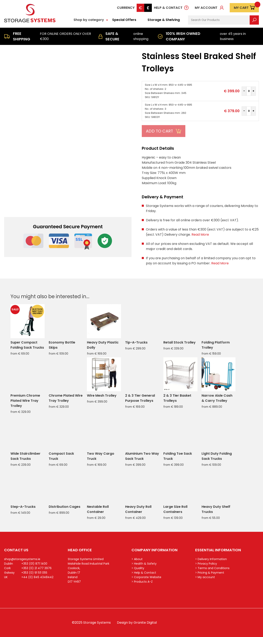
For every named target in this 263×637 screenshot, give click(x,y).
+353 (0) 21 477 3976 (36, 568)
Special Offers (124, 19)
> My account (205, 577)
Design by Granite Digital (137, 622)
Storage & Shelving (164, 19)
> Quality (138, 568)
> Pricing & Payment (209, 573)
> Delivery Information (211, 559)
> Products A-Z (142, 582)
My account (206, 7)
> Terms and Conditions (212, 568)
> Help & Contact (144, 573)
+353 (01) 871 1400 (34, 564)
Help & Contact (168, 7)
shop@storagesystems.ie (22, 559)
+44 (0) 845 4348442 (37, 577)
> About (137, 559)
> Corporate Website (146, 577)
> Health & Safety (144, 564)
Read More (200, 234)
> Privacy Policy (206, 564)
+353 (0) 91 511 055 (34, 573)
